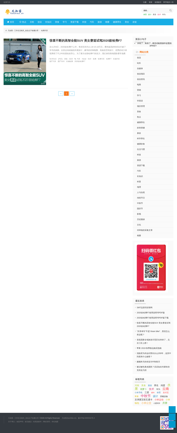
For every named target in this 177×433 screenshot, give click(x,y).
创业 (40, 22)
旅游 (100, 22)
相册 (107, 22)
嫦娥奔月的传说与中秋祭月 (148, 362)
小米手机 (138, 392)
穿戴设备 (164, 396)
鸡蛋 (163, 385)
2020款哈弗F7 (80, 61)
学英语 (140, 101)
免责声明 (19, 422)
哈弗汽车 (101, 59)
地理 (139, 187)
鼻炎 (139, 133)
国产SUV (61, 61)
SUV (89, 59)
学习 (65, 22)
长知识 (48, 22)
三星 (147, 392)
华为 (164, 14)
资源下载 (74, 22)
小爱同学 (156, 403)
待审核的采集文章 (145, 230)
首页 (10, 22)
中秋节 (140, 203)
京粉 (32, 22)
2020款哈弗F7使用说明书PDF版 (151, 313)
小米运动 (159, 399)
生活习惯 (141, 149)
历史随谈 (141, 219)
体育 (145, 14)
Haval (84, 59)
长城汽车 (116, 59)
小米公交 (146, 403)
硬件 (153, 393)
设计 (149, 14)
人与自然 (141, 192)
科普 (139, 181)
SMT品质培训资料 (145, 307)
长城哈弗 (69, 61)
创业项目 (141, 74)
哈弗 (94, 59)
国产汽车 (53, 61)
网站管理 (46, 422)
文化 (139, 225)
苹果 (137, 396)
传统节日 (141, 198)
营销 (139, 90)
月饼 (164, 403)
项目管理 (141, 106)
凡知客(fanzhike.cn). (69, 418)
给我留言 (158, 2)
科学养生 (141, 138)
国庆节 (140, 208)
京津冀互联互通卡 (143, 399)
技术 (159, 14)
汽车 (92, 22)
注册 (144, 2)
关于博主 (11, 422)
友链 (134, 22)
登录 (150, 2)
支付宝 (166, 392)
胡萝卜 (143, 389)
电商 (139, 84)
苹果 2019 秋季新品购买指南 (149, 348)
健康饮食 (141, 144)
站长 (139, 63)
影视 (139, 214)
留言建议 (28, 422)
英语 (154, 14)
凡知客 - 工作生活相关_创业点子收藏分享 (23, 31)
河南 (137, 385)
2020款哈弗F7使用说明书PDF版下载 (152, 318)
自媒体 (140, 68)
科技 (84, 22)
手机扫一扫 (168, 2)
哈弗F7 (108, 59)
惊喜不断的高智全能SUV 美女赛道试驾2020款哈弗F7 (86, 40)
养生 (156, 385)
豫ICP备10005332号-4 (86, 418)
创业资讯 (141, 79)
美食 (57, 22)
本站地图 (55, 422)
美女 (127, 22)
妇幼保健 (141, 128)
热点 (22, 22)
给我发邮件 (37, 422)
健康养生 (117, 22)
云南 (165, 389)
